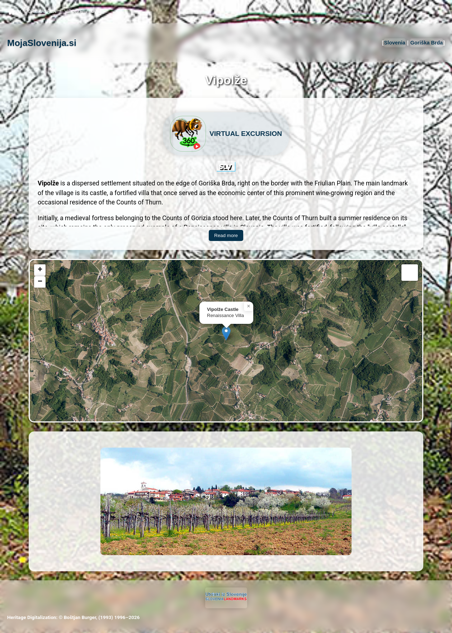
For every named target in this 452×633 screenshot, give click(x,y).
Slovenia (394, 43)
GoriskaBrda (40, 11)
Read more (226, 235)
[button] (226, 333)
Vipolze (74, 11)
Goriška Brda (426, 43)
